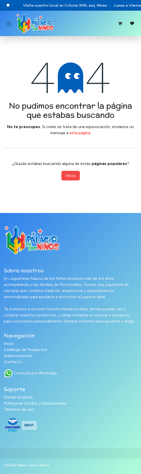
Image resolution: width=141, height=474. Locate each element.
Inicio (71, 175)
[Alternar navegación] (9, 23)
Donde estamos (18, 397)
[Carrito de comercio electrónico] (120, 23)
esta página (79, 132)
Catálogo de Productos (25, 349)
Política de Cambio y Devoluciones (35, 403)
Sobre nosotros (18, 355)
